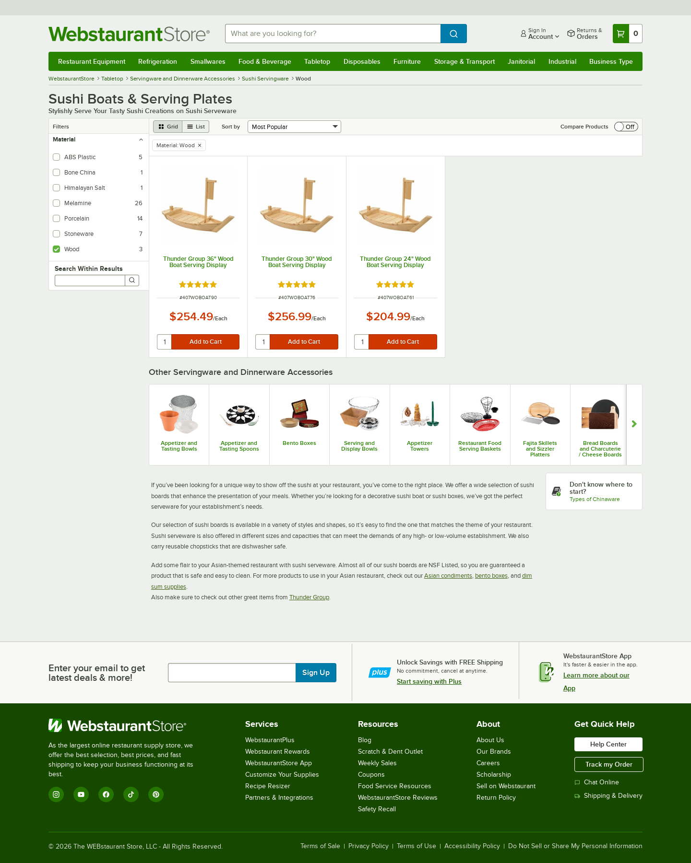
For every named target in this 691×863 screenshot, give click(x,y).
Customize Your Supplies (282, 774)
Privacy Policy (368, 846)
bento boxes (491, 575)
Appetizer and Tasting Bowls (179, 446)
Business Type (611, 61)
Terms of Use (416, 846)
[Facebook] (106, 794)
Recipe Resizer (267, 786)
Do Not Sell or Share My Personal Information (575, 846)
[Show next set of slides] (634, 425)
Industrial (562, 61)
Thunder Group (309, 597)
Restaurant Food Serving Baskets (479, 446)
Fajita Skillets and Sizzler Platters (540, 448)
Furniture (407, 61)
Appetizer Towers (419, 446)
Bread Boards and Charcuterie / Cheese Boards (600, 448)
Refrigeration (157, 61)
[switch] (626, 126)
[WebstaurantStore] (127, 725)
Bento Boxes (299, 443)
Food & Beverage (264, 61)
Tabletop (317, 61)
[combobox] (333, 33)
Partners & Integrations (279, 797)
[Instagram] (56, 794)
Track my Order (608, 764)
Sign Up (316, 672)
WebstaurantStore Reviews (398, 797)
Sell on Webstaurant (506, 786)
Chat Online (596, 782)
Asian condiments (448, 575)
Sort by (231, 126)
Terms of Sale (320, 846)
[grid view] (167, 126)
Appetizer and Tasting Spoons (239, 446)
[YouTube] (81, 794)
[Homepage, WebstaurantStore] (129, 33)
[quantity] (165, 342)
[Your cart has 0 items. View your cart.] (628, 33)
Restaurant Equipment (91, 61)
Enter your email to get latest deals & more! (96, 672)
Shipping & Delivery (608, 795)
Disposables (362, 61)
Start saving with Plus (429, 681)
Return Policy (496, 797)
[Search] (132, 280)
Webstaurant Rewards (277, 751)
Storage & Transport (464, 61)
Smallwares (208, 61)
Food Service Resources (394, 786)
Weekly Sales (377, 763)
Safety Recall (377, 809)
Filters (61, 126)
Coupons (371, 774)
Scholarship (494, 774)
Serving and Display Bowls (359, 446)
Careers (488, 763)
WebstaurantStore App (278, 763)
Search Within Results (89, 268)
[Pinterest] (156, 794)
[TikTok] (131, 794)
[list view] (195, 126)
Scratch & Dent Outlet (390, 751)
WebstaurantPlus (270, 740)
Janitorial (521, 61)
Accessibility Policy (472, 846)
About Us (490, 740)
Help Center (608, 744)
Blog (364, 740)
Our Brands (494, 751)
